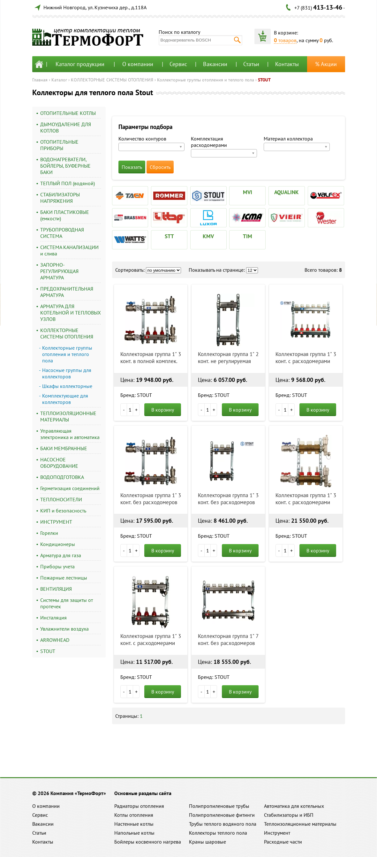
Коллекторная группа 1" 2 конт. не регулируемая (228, 358)
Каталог (59, 80)
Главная (40, 80)
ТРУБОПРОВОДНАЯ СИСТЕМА (62, 232)
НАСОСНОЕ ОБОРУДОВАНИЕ (59, 462)
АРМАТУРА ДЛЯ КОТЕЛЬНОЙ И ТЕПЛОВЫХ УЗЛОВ (70, 312)
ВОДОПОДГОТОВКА (62, 477)
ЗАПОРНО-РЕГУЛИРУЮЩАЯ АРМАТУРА (59, 271)
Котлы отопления (133, 815)
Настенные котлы (134, 824)
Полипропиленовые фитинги (222, 815)
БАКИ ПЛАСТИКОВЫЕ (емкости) (64, 215)
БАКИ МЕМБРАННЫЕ (63, 448)
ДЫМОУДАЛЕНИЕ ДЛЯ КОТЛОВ (65, 127)
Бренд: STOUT (136, 395)
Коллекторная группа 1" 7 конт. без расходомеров (228, 640)
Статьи (251, 64)
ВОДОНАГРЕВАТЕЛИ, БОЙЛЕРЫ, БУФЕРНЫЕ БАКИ (65, 165)
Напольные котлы (134, 833)
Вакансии (215, 64)
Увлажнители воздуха (64, 629)
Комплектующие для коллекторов (65, 398)
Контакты (287, 64)
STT (169, 236)
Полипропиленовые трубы (219, 806)
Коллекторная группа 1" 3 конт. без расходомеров (150, 499)
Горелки (49, 533)
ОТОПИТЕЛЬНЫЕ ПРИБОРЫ (59, 145)
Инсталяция (53, 617)
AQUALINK (286, 192)
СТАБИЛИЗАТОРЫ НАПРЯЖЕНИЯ (60, 197)
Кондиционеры (57, 544)
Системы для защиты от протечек (66, 603)
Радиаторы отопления (139, 806)
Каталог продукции (80, 64)
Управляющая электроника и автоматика (70, 434)
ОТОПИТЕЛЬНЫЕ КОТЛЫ (68, 113)
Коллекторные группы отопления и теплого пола (205, 80)
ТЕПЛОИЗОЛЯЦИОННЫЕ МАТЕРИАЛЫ (68, 416)
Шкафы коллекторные (67, 386)
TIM (247, 236)
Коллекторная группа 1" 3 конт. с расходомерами (305, 358)
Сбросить (160, 167)
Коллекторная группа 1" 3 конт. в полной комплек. (150, 358)
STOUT (264, 80)
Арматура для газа (60, 555)
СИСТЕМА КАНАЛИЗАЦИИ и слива (69, 250)
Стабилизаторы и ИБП (288, 815)
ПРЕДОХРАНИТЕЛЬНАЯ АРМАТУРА (66, 291)
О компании (137, 64)
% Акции (326, 64)
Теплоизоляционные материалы (300, 824)
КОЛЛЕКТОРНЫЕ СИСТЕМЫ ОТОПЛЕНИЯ (112, 80)
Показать (132, 167)
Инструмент (277, 833)
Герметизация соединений (70, 488)
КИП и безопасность (63, 510)
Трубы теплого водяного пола (222, 824)
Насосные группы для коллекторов (66, 373)
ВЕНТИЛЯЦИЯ (56, 589)
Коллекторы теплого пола (218, 833)
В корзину (162, 409)
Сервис (178, 64)
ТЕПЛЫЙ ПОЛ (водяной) (67, 183)
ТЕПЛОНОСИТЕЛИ (61, 499)
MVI (247, 192)
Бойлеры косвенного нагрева (147, 841)
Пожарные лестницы (63, 577)
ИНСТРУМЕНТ (56, 522)
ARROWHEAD (54, 640)
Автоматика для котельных (294, 806)
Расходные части (283, 841)
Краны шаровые (207, 841)
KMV (208, 236)
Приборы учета (57, 566)
